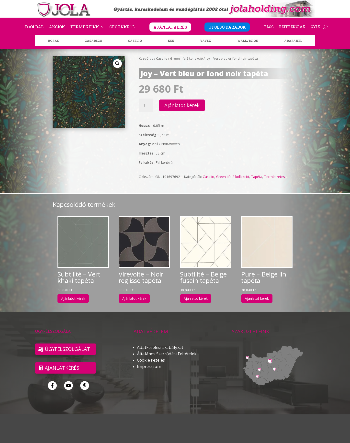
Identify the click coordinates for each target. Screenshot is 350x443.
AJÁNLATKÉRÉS (170, 27)
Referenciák (292, 27)
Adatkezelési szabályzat (160, 347)
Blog (269, 27)
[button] (117, 63)
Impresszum (149, 366)
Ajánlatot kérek (182, 105)
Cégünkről (122, 27)
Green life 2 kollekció (186, 58)
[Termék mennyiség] (146, 105)
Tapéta (256, 176)
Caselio (161, 58)
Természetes (274, 176)
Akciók (57, 27)
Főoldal (34, 27)
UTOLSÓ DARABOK (227, 27)
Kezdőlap (146, 58)
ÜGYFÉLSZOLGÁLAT (67, 349)
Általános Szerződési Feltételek (166, 353)
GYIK (315, 27)
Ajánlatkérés (62, 368)
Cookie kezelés (151, 360)
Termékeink (84, 27)
